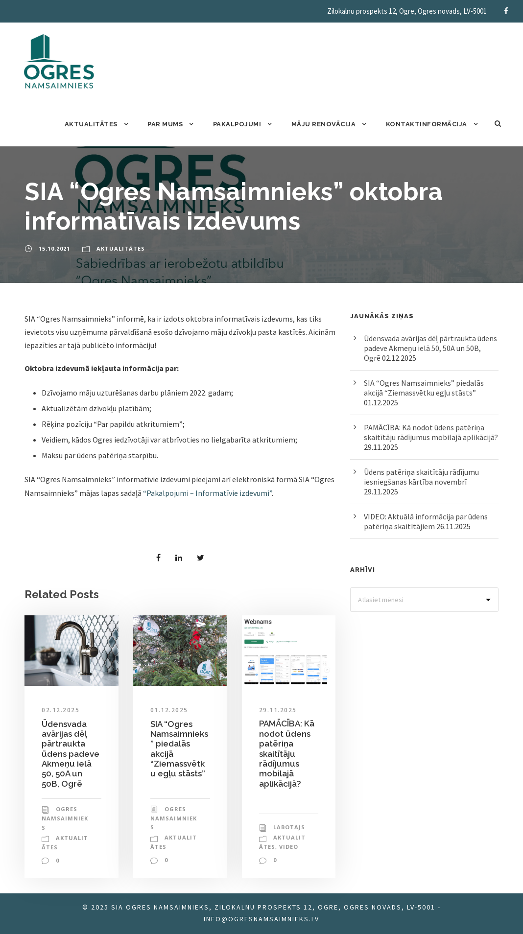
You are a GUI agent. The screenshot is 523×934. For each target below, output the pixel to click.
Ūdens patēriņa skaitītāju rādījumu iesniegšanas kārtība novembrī (421, 477)
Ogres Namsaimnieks (65, 818)
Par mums (165, 124)
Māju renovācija (323, 124)
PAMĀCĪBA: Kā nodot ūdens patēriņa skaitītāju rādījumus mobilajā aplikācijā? (286, 753)
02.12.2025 (60, 710)
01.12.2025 (169, 710)
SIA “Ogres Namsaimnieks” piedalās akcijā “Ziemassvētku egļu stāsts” (424, 387)
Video (288, 846)
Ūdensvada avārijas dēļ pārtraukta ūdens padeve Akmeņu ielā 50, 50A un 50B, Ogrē (70, 754)
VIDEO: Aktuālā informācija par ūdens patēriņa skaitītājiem (426, 521)
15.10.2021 (54, 248)
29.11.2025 (278, 710)
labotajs (289, 827)
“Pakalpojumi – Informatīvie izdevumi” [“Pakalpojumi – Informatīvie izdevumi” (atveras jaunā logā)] (207, 493)
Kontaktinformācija (426, 124)
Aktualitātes (91, 124)
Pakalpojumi (237, 124)
